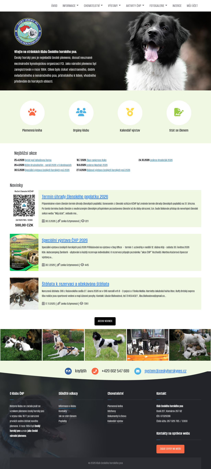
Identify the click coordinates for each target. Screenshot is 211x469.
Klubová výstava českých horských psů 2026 (108, 170)
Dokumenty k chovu (117, 416)
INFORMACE (69, 5)
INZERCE (177, 5)
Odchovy (112, 411)
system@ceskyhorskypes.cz (165, 371)
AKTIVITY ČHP (133, 5)
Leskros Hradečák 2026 (161, 160)
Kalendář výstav (115, 421)
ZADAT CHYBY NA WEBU (170, 449)
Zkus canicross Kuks (96, 160)
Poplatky (63, 421)
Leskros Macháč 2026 (97, 165)
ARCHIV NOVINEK (105, 321)
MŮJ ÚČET (192, 5)
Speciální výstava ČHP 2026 (65, 240)
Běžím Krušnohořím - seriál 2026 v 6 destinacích (48, 165)
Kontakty (63, 411)
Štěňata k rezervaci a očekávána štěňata (75, 284)
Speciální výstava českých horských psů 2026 (47, 170)
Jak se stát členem (68, 416)
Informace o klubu (67, 406)
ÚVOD (54, 5)
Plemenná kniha (115, 406)
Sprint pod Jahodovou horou (38, 160)
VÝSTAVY (113, 5)
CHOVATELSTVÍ (92, 5)
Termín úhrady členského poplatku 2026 (75, 196)
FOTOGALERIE (157, 5)
